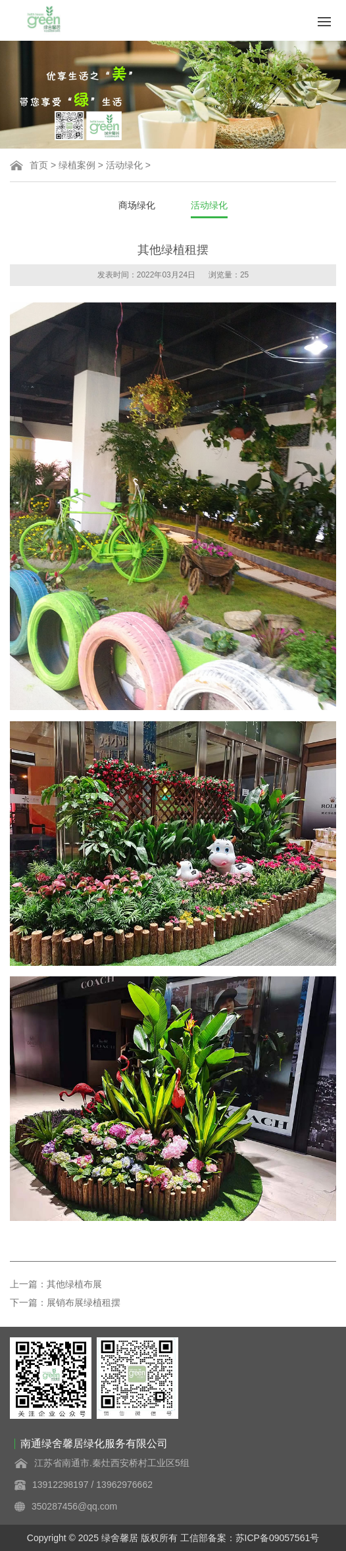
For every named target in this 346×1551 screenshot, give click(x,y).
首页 (39, 165)
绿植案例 (77, 165)
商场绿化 (136, 205)
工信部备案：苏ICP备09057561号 (250, 1538)
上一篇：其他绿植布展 (56, 1284)
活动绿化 (124, 165)
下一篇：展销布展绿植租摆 (65, 1302)
